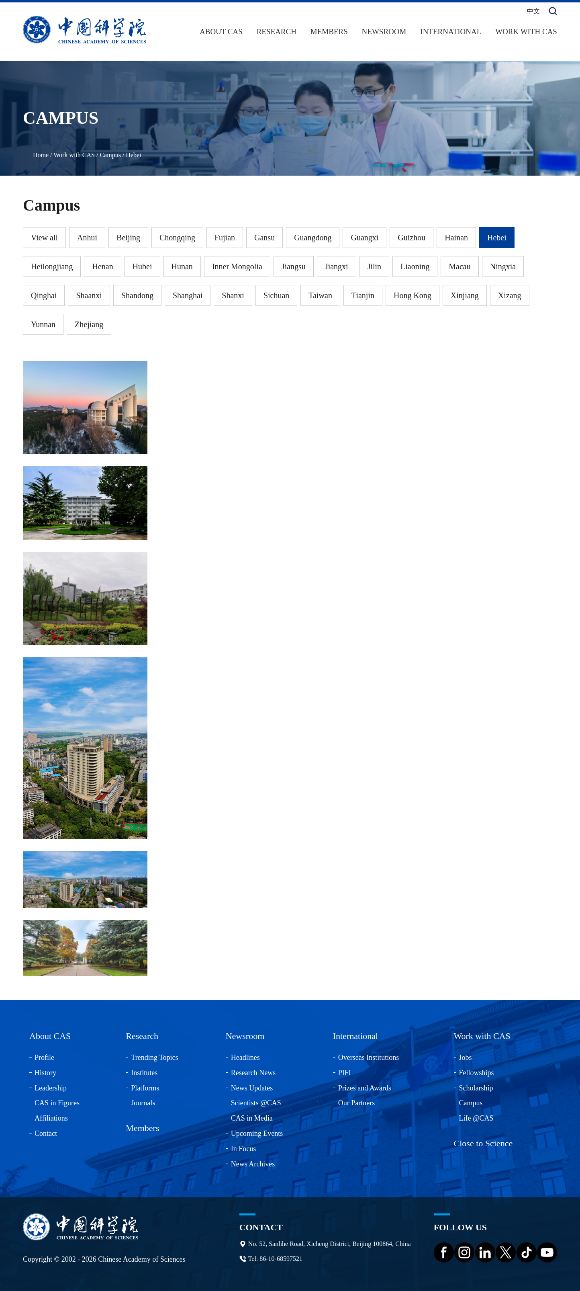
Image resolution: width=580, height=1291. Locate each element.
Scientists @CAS (256, 1103)
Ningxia (503, 266)
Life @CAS (476, 1118)
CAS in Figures (57, 1103)
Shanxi (233, 295)
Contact (46, 1133)
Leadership (51, 1088)
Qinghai (44, 295)
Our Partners (356, 1103)
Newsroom (384, 31)
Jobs (465, 1057)
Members (329, 31)
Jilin (374, 266)
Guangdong (312, 237)
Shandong (137, 295)
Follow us (460, 1227)
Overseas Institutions (368, 1057)
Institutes (144, 1073)
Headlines (245, 1057)
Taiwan (320, 295)
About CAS (221, 31)
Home (41, 155)
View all (44, 237)
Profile (44, 1057)
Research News (253, 1073)
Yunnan (43, 324)
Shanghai (187, 295)
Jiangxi (336, 266)
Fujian (224, 237)
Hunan (182, 266)
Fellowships (476, 1073)
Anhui (87, 237)
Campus (110, 155)
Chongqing (177, 237)
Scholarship (476, 1088)
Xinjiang (465, 295)
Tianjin (362, 295)
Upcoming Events (257, 1133)
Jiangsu (294, 266)
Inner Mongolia (237, 266)
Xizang (509, 295)
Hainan (456, 237)
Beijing (128, 237)
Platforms (145, 1088)
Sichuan (276, 295)
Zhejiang (89, 324)
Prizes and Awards (364, 1088)
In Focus (243, 1149)
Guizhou (411, 237)
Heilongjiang (52, 266)
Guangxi (364, 237)
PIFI (344, 1073)
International (450, 31)
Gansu (264, 237)
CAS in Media (252, 1118)
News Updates (252, 1088)
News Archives (253, 1164)
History (45, 1073)
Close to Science (483, 1143)
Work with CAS (526, 31)
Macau (459, 266)
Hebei (133, 155)
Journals (143, 1103)
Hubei (142, 266)
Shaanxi (89, 295)
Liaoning (414, 266)
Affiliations (51, 1118)
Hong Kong (412, 295)
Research (276, 31)
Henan (102, 266)
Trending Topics (154, 1057)
